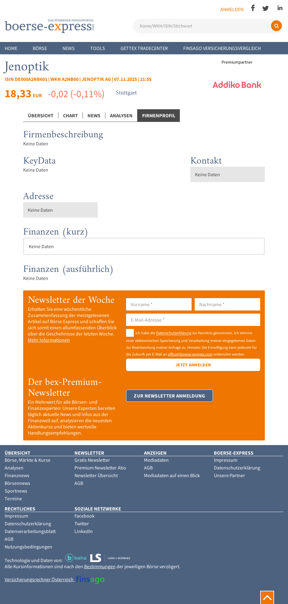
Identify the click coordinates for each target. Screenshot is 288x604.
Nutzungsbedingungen (28, 547)
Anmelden (232, 9)
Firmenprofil (158, 115)
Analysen (121, 115)
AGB (78, 483)
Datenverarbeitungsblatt (30, 531)
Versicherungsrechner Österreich (54, 579)
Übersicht (40, 115)
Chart (70, 115)
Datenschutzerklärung (173, 333)
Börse (40, 48)
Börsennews (17, 483)
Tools (97, 48)
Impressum (225, 460)
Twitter (81, 523)
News (68, 48)
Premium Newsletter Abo (100, 467)
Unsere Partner (229, 475)
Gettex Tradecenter (144, 48)
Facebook (84, 516)
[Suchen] (276, 25)
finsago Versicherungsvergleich (222, 48)
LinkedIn (83, 531)
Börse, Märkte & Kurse (27, 460)
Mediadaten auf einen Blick (172, 475)
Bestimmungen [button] (100, 566)
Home (11, 48)
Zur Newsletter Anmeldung (169, 396)
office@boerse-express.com (190, 354)
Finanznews (17, 475)
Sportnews (16, 491)
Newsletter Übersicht (96, 475)
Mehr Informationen (49, 340)
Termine (13, 498)
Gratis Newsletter (92, 460)
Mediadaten (156, 460)
